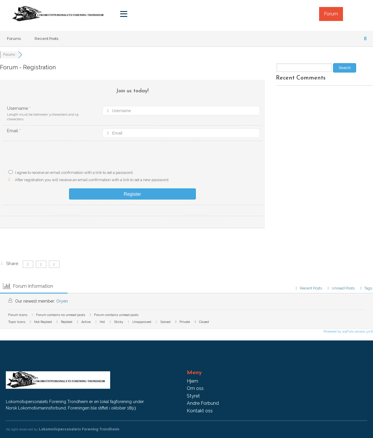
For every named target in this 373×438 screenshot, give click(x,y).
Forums (14, 38)
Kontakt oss (200, 411)
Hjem (192, 381)
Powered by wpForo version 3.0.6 (348, 331)
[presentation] (133, 156)
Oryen (62, 301)
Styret (193, 396)
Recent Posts (46, 38)
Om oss (195, 388)
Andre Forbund (203, 403)
